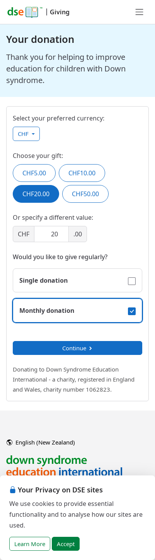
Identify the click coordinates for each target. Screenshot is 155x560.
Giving (60, 12)
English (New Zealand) (41, 442)
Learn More (29, 544)
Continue (77, 348)
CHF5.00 (34, 173)
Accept (66, 544)
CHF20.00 (35, 194)
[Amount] (51, 234)
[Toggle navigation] (139, 12)
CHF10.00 (81, 173)
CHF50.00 (85, 194)
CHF (24, 133)
